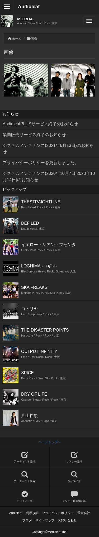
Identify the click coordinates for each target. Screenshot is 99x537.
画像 (34, 39)
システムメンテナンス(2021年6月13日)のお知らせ (48, 148)
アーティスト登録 (24, 457)
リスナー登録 (74, 457)
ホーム (16, 39)
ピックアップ (24, 496)
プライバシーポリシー (58, 513)
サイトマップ (44, 520)
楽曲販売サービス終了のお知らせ (34, 134)
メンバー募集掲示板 (74, 496)
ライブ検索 (74, 477)
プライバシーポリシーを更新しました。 (41, 162)
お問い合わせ (67, 520)
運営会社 (83, 513)
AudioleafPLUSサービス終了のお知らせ (40, 124)
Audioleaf (29, 6)
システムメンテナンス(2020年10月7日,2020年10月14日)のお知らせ (49, 176)
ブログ (27, 520)
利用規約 (32, 513)
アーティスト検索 (24, 477)
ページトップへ (50, 442)
